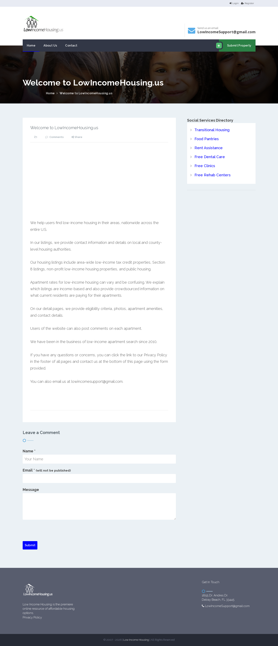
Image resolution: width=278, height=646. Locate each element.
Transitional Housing (212, 130)
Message (31, 489)
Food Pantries (206, 139)
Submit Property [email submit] (235, 45)
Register (247, 3)
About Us (50, 45)
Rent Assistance (208, 148)
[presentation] (54, 533)
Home (31, 45)
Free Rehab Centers (212, 175)
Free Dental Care (209, 157)
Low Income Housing (136, 639)
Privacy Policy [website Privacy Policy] (32, 617)
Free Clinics (204, 166)
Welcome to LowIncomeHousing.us (86, 93)
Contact (71, 45)
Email (47, 470)
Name (29, 451)
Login (234, 3)
